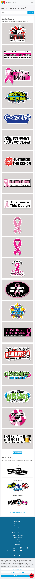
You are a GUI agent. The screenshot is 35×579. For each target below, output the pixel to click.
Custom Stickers (17, 523)
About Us (17, 527)
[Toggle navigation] (32, 2)
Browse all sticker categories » (17, 512)
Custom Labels (17, 525)
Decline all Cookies (17, 569)
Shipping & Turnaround (18, 535)
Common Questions (17, 537)
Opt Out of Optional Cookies (17, 572)
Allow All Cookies (17, 575)
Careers (17, 529)
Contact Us (17, 541)
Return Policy (17, 539)
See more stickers (17, 452)
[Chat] (31, 575)
